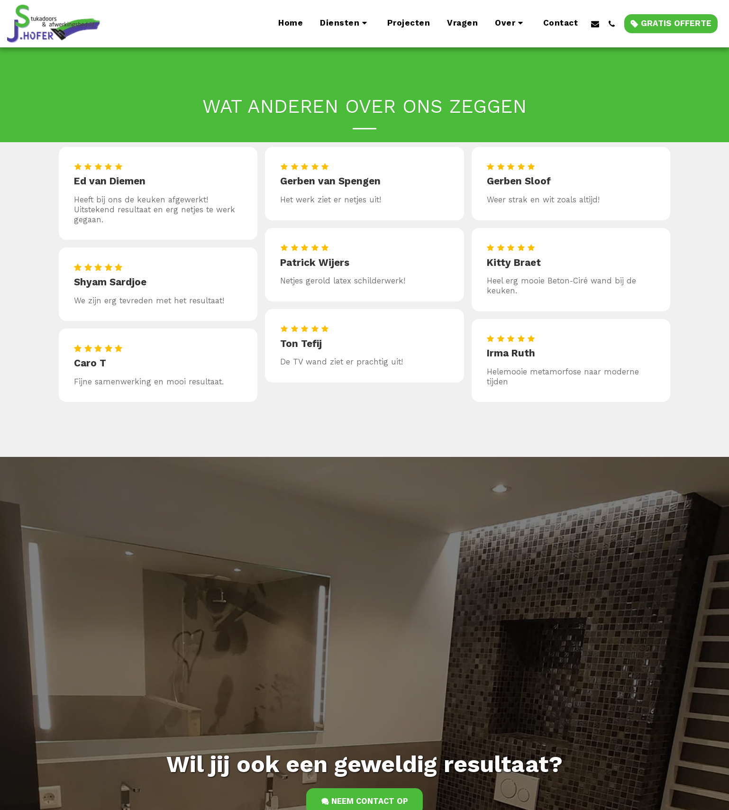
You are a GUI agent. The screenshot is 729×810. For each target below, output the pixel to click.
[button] (345, 24)
